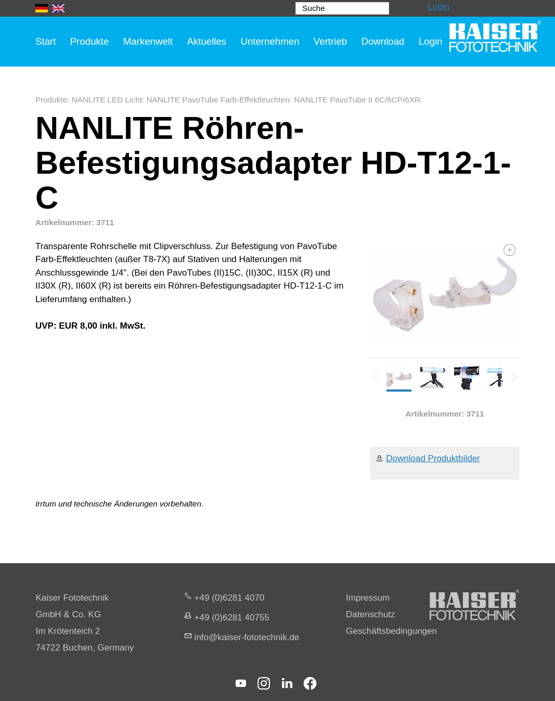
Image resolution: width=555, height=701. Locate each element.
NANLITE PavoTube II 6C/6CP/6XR (357, 99)
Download (382, 41)
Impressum (368, 598)
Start (45, 41)
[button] (240, 683)
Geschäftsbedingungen (391, 631)
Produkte (89, 41)
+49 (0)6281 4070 (230, 598)
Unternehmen (269, 41)
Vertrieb (330, 41)
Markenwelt (148, 41)
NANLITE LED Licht (107, 99)
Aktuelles (206, 41)
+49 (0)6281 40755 (232, 617)
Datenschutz (370, 614)
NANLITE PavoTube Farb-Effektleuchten (217, 99)
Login (438, 6)
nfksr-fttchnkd (247, 637)
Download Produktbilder (433, 458)
